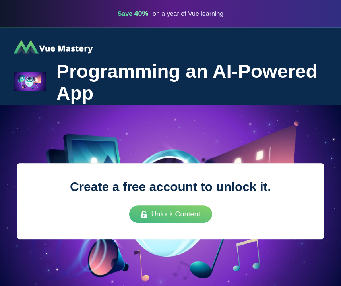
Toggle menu (325, 47)
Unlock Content (170, 214)
